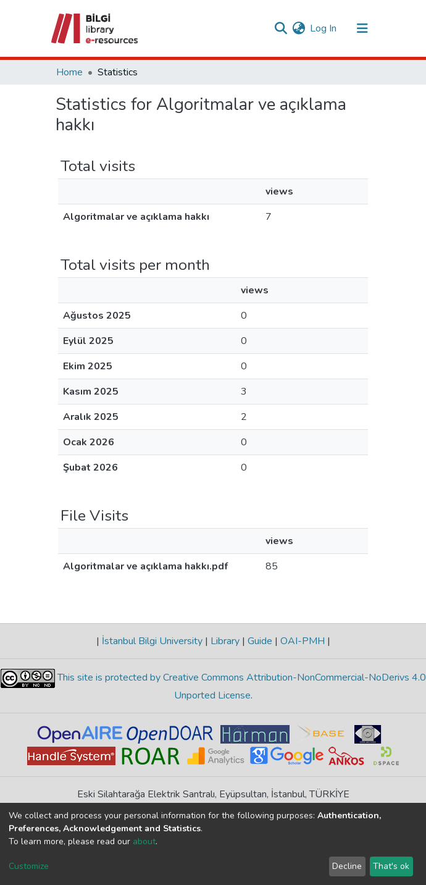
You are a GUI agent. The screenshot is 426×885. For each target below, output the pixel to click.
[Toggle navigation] (362, 28)
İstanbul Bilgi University (152, 641)
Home (69, 72)
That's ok (391, 866)
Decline (347, 866)
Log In (324, 28)
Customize (29, 866)
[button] (298, 28)
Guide (260, 641)
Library (225, 641)
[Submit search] (280, 28)
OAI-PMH (302, 641)
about (144, 841)
